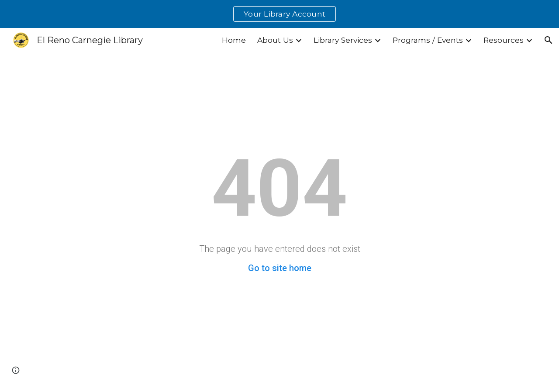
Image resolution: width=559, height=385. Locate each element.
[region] (279, 14)
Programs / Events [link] (428, 40)
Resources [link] (503, 40)
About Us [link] (275, 40)
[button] (548, 40)
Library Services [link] (343, 40)
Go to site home (279, 268)
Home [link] (234, 40)
